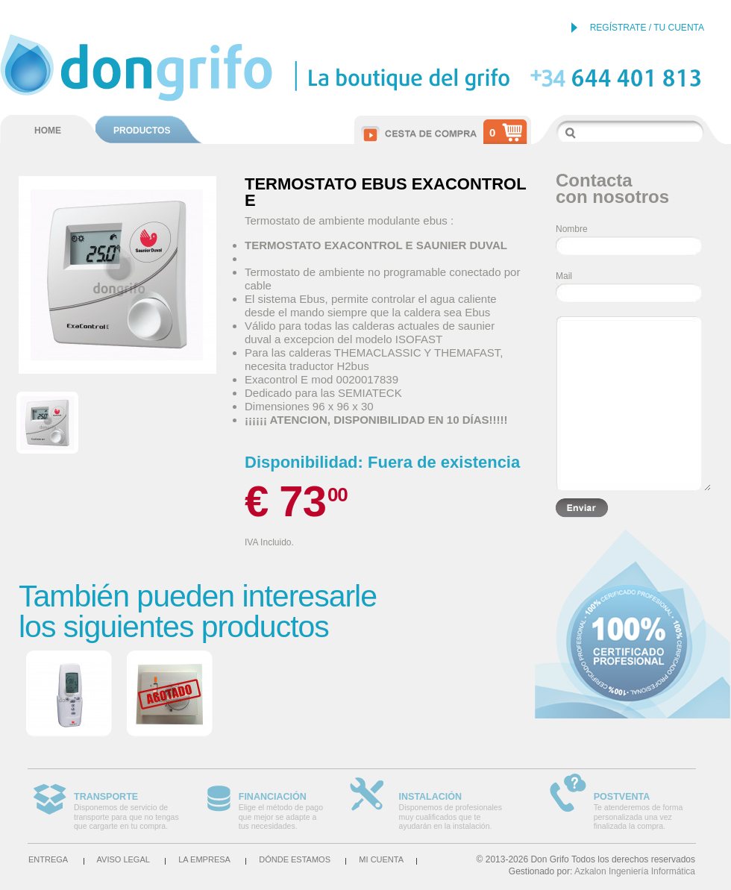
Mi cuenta (381, 859)
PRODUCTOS (141, 130)
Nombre (572, 229)
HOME (47, 130)
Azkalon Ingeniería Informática (634, 871)
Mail (564, 276)
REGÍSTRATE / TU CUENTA (647, 27)
